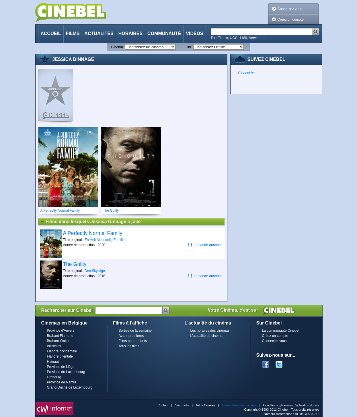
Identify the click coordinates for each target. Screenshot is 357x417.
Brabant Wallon (59, 341)
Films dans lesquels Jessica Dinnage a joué (90, 221)
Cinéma (117, 47)
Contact (162, 405)
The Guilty (75, 264)
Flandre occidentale (62, 351)
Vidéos (194, 33)
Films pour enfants (133, 341)
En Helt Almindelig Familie (104, 240)
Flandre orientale (60, 356)
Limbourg (54, 377)
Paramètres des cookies (239, 405)
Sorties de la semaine (135, 331)
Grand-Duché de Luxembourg (70, 387)
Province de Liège (61, 367)
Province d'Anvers (61, 331)
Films (73, 33)
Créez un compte (291, 20)
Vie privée (182, 405)
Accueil (51, 33)
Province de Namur (62, 382)
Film (188, 47)
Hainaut (53, 362)
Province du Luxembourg (66, 372)
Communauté (164, 33)
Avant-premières (131, 336)
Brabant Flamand (60, 336)
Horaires (130, 33)
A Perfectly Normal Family (92, 233)
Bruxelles (54, 346)
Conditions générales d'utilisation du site (291, 405)
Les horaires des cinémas (210, 331)
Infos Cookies (205, 405)
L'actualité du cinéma (206, 336)
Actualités (99, 33)
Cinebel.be (246, 73)
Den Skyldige (95, 271)
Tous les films (129, 346)
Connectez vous (290, 9)
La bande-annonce (205, 245)
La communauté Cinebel (280, 331)
